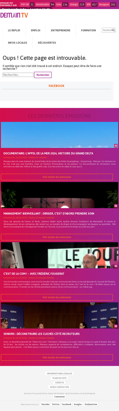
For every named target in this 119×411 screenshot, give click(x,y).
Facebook (66, 404)
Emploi (35, 30)
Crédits (59, 382)
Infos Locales (17, 42)
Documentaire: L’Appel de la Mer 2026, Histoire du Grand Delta (48, 153)
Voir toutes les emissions (57, 177)
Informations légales (59, 373)
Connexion (59, 397)
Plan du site (59, 378)
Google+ (78, 404)
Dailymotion (91, 404)
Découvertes (47, 42)
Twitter (56, 404)
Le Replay (14, 30)
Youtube (45, 404)
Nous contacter (59, 387)
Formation (88, 30)
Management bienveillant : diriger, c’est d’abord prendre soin (48, 213)
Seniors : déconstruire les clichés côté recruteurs (41, 333)
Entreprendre (60, 30)
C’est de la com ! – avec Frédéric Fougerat (33, 273)
